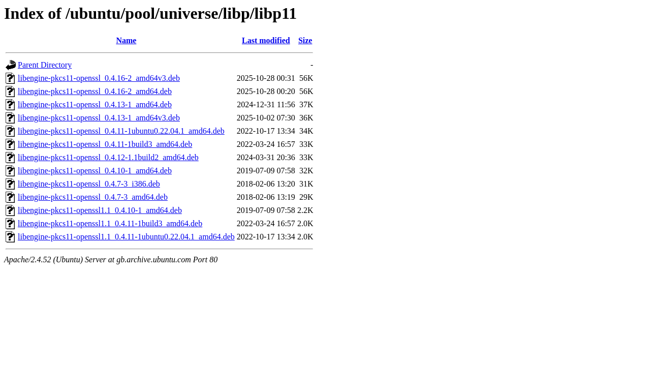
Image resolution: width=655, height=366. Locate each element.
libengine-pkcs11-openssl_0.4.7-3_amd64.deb (93, 197)
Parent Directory (45, 64)
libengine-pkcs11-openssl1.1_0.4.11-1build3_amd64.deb (110, 223)
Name (126, 40)
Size (305, 40)
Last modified (266, 40)
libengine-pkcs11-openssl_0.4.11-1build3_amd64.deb (105, 144)
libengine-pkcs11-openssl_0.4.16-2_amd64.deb (95, 91)
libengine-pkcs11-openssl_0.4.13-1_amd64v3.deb (99, 117)
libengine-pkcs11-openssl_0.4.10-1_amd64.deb (95, 170)
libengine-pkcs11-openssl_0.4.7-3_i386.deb (89, 183)
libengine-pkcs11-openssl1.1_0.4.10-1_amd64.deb (100, 210)
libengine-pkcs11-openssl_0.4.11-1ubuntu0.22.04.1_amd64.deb (121, 131)
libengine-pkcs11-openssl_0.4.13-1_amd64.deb (95, 104)
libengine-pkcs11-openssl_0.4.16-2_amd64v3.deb (99, 78)
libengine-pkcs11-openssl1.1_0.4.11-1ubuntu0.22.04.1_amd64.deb (126, 236)
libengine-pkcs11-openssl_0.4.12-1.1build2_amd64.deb (108, 157)
